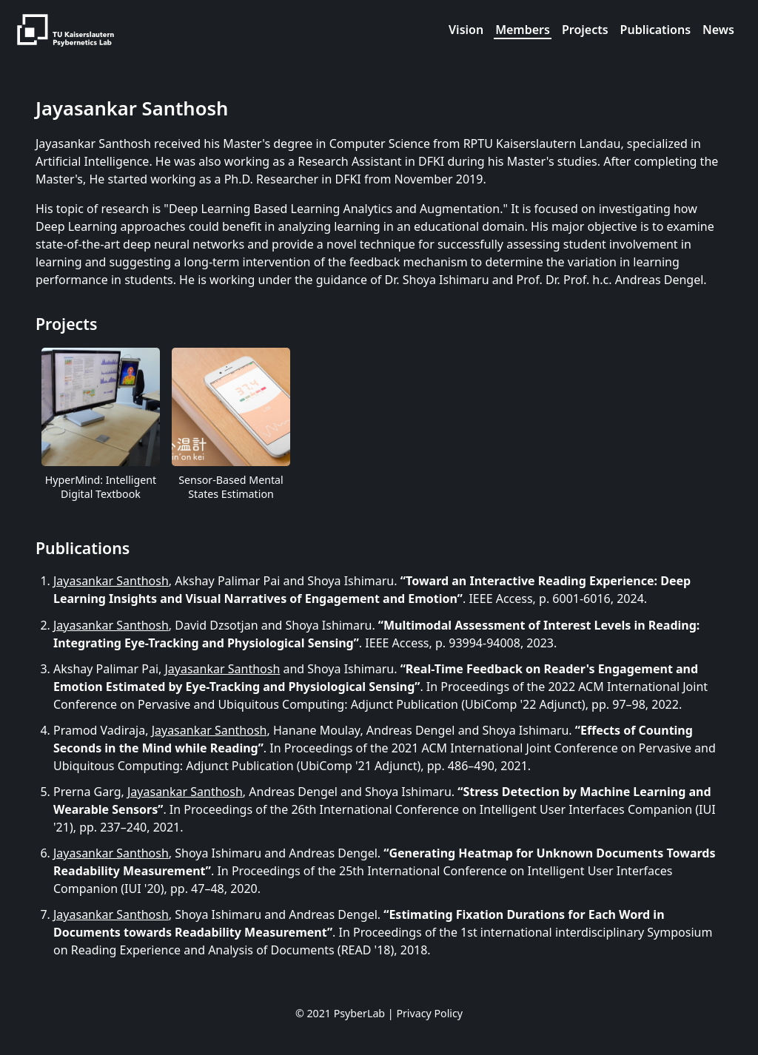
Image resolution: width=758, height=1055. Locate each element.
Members (522, 29)
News (718, 29)
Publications (655, 29)
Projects (585, 29)
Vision (466, 29)
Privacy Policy (429, 1013)
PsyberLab (359, 1013)
